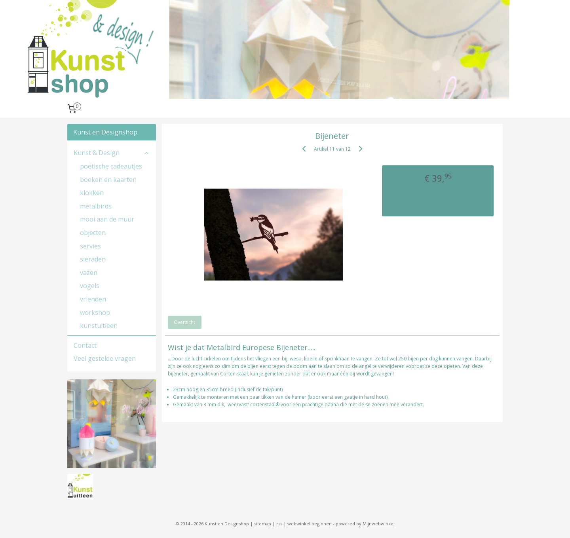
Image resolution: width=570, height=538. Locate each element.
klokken (92, 192)
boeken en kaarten (108, 179)
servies (90, 246)
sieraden (93, 259)
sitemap (262, 524)
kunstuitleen (99, 325)
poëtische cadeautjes (111, 166)
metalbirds (96, 206)
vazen (88, 272)
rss (279, 524)
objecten (93, 232)
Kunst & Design (112, 152)
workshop (95, 312)
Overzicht (185, 322)
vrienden (93, 299)
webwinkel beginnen (309, 524)
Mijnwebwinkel (379, 524)
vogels (89, 285)
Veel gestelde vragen (105, 358)
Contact (85, 345)
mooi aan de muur (107, 219)
